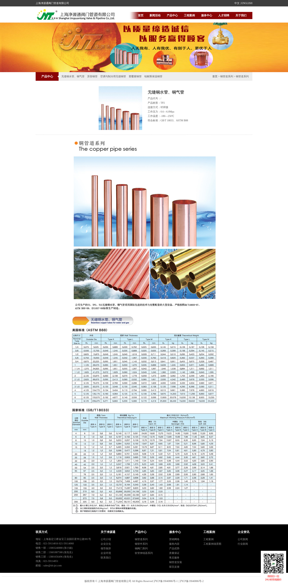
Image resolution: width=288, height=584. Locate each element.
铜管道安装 (175, 562)
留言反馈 (174, 566)
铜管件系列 (141, 544)
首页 (140, 15)
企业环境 (106, 553)
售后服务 (174, 557)
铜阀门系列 (141, 548)
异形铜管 (92, 76)
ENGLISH (246, 3)
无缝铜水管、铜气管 (72, 76)
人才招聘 (223, 15)
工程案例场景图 (212, 544)
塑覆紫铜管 (135, 76)
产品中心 (172, 15)
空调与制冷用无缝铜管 (113, 76)
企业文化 (106, 544)
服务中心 (206, 15)
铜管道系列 (141, 539)
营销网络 (174, 539)
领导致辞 (106, 548)
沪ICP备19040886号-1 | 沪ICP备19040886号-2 (179, 581)
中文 (237, 3)
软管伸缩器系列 (144, 553)
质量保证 (174, 553)
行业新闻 (243, 544)
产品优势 (174, 548)
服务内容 (174, 544)
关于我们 (240, 15)
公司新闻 (243, 539)
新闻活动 (155, 15)
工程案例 (189, 15)
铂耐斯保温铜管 (153, 76)
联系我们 (106, 557)
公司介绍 (106, 539)
